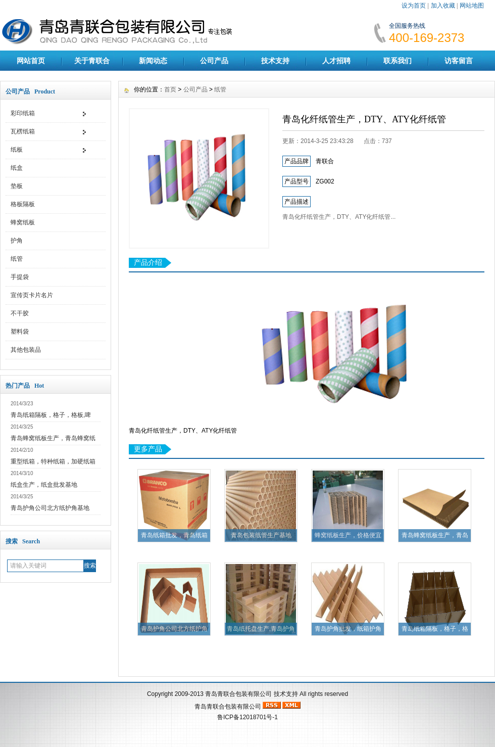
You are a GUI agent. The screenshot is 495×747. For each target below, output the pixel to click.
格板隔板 (23, 204)
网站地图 (472, 5)
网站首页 (31, 61)
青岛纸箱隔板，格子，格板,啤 (51, 414)
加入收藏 (443, 5)
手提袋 (20, 277)
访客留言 (458, 61)
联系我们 (397, 61)
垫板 (17, 186)
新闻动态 (153, 61)
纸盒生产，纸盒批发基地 (44, 484)
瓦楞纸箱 (23, 131)
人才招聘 (336, 61)
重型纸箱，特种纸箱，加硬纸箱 (53, 461)
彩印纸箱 (23, 113)
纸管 (17, 258)
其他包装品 (26, 349)
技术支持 (275, 61)
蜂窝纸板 (23, 222)
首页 (170, 89)
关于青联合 (92, 61)
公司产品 (214, 61)
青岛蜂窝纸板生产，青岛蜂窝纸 (53, 438)
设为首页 (414, 5)
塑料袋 (20, 331)
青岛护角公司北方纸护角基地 (50, 507)
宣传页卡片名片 (32, 295)
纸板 (17, 149)
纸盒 (17, 167)
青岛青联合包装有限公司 (238, 693)
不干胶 (20, 313)
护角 (17, 240)
